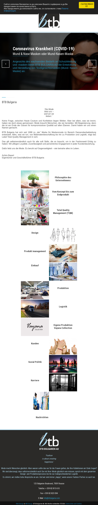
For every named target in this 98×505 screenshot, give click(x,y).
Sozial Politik (35, 361)
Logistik (63, 306)
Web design (19, 504)
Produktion (63, 288)
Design (35, 232)
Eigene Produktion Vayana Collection (63, 326)
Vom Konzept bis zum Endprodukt (63, 193)
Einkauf (35, 265)
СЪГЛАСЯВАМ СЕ (87, 5)
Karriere (35, 380)
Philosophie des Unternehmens (63, 179)
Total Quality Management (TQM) (63, 212)
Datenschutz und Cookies (74, 504)
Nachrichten (42, 417)
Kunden (35, 343)
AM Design (29, 504)
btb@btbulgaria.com (52, 498)
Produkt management (35, 251)
